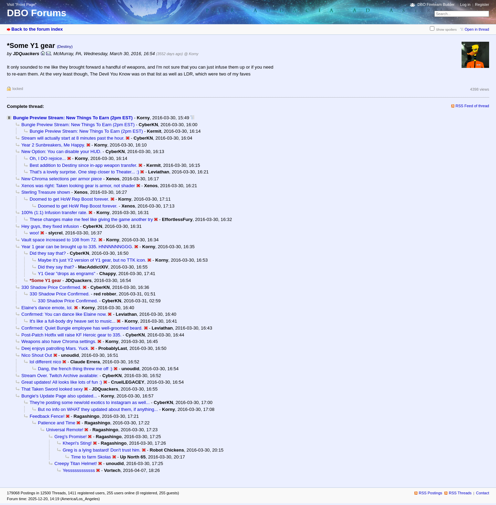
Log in (465, 4)
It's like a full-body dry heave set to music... (73, 321)
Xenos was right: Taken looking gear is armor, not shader (78, 185)
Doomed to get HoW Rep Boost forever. (69, 199)
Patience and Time (56, 422)
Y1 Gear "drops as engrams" (66, 273)
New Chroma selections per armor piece (61, 178)
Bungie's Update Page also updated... (59, 395)
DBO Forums (36, 13)
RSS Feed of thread (472, 106)
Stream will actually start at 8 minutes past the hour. (72, 138)
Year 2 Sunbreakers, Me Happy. (53, 145)
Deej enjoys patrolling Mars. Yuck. (55, 348)
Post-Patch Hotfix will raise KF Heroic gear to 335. (71, 334)
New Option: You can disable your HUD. (61, 151)
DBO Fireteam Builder (436, 4)
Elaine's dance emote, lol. (47, 307)
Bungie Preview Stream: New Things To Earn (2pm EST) (73, 117)
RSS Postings (430, 493)
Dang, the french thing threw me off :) (75, 368)
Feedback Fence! (47, 416)
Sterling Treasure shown (45, 192)
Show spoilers (446, 29)
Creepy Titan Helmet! (75, 463)
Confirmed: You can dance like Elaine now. (64, 314)
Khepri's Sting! (77, 443)
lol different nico (45, 361)
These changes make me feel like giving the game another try (91, 219)
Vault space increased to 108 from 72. (59, 239)
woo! (34, 232)
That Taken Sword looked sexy (52, 389)
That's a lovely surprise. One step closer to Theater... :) (84, 171)
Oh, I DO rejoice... (48, 158)
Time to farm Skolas (91, 456)
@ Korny (191, 54)
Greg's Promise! (70, 436)
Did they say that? (48, 253)
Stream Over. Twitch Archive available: (59, 375)
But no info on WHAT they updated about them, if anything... (98, 409)
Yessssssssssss (79, 470)
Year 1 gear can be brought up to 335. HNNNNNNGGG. (77, 246)
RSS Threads (460, 493)
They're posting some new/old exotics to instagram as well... (90, 402)
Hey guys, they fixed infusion (50, 226)
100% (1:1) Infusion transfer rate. (54, 212)
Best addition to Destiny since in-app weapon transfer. (83, 165)
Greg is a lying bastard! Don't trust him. (102, 450)
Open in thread (477, 29)
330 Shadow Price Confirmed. (51, 287)
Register (482, 4)
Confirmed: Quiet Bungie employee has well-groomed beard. (82, 328)
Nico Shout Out (36, 355)
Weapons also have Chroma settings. (58, 341)
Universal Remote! (64, 429)
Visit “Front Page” (22, 4)
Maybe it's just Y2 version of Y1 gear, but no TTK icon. (92, 260)
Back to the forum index (37, 29)
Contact (482, 493)
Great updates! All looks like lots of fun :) (61, 382)
